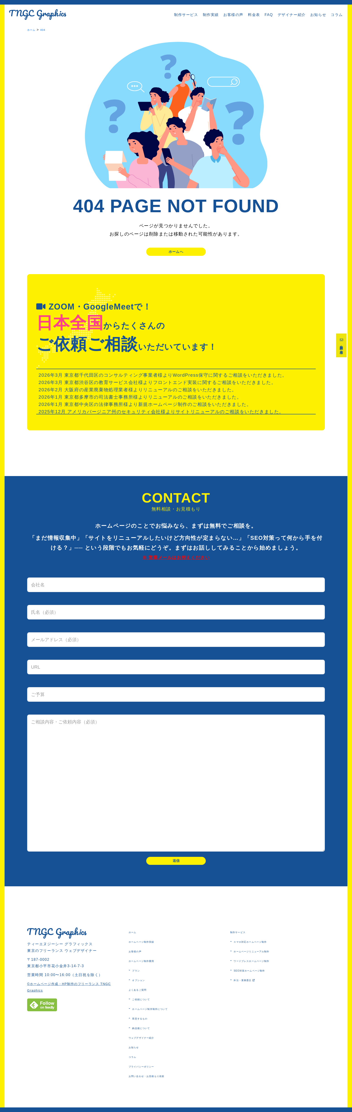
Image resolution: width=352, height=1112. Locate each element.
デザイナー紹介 (292, 15)
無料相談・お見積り (341, 348)
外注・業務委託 (252, 987)
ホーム (135, 939)
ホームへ (176, 253)
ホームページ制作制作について (163, 1016)
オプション (143, 987)
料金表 (254, 15)
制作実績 (211, 15)
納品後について (147, 1035)
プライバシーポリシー (151, 1073)
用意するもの (145, 1025)
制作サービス (186, 15)
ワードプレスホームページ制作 (265, 968)
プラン (139, 977)
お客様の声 (233, 15)
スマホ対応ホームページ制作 (263, 948)
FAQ (269, 15)
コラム (337, 15)
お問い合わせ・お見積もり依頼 (160, 1083)
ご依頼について (147, 1006)
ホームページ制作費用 (151, 968)
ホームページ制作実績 (151, 948)
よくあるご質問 (144, 996)
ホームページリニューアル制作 (265, 958)
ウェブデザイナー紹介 (151, 1044)
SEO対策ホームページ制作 (261, 977)
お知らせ (318, 15)
